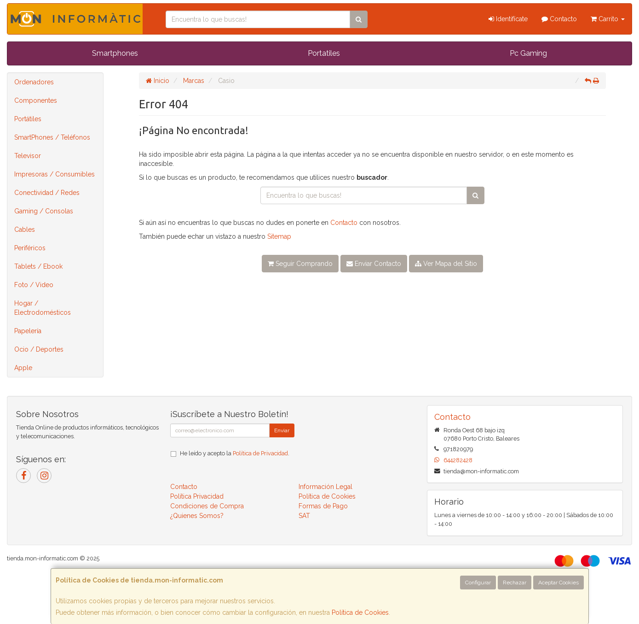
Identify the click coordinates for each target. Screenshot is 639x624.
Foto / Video (33, 284)
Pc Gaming (528, 53)
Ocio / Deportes (38, 349)
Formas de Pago (323, 506)
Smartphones (115, 53)
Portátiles (27, 119)
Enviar (281, 430)
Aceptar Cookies (558, 582)
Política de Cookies (360, 612)
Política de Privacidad (260, 453)
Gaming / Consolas (43, 211)
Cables (24, 229)
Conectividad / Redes (47, 192)
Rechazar (514, 582)
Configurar (478, 582)
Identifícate (508, 19)
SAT (304, 515)
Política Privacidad (197, 496)
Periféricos (30, 248)
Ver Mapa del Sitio (446, 263)
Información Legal (325, 486)
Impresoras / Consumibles (54, 174)
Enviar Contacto (373, 263)
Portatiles (324, 53)
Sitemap (279, 236)
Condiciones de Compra (207, 506)
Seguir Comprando (300, 263)
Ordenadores (34, 82)
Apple (23, 367)
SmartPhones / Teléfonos (52, 137)
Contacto (559, 19)
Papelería (27, 331)
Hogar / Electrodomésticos (42, 308)
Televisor (27, 155)
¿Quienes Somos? (197, 515)
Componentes (35, 100)
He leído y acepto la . (234, 453)
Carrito (608, 19)
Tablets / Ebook (38, 266)
